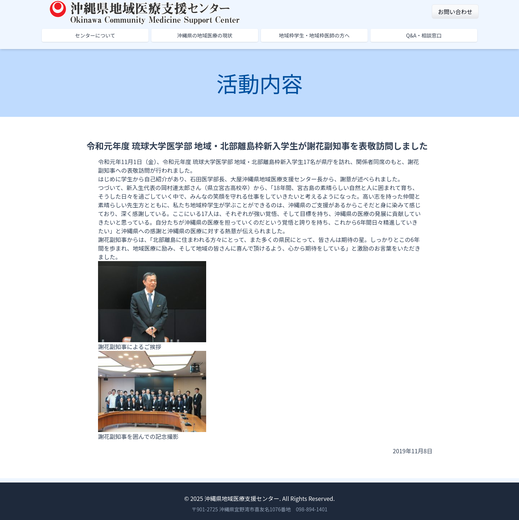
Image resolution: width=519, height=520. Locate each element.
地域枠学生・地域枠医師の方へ (314, 35)
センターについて (95, 35)
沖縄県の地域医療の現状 (204, 35)
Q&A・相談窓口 (424, 35)
